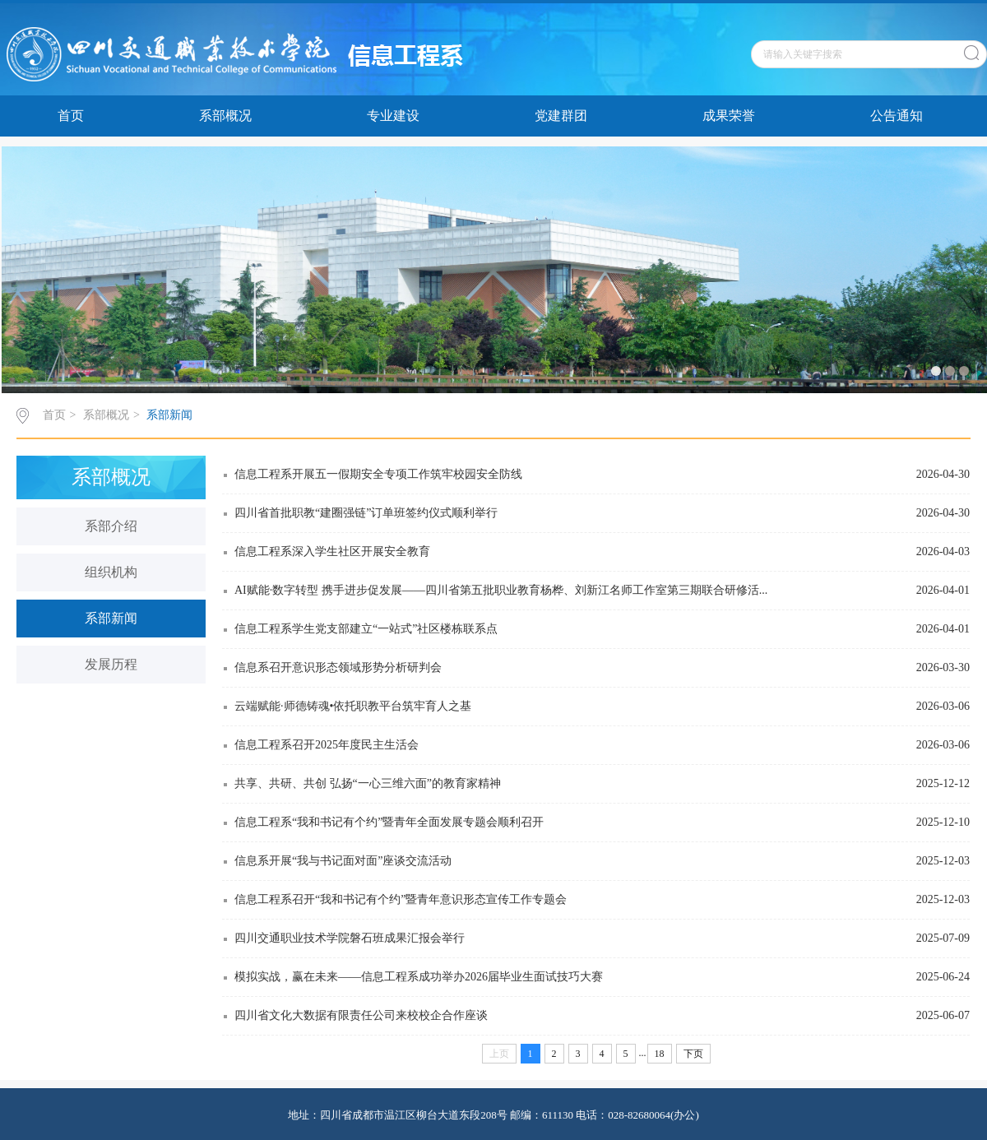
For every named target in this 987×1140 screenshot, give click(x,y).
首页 (71, 116)
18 (660, 1053)
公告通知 (896, 116)
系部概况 (225, 116)
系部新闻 (169, 415)
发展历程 (111, 664)
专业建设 (393, 116)
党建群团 (561, 116)
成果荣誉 (728, 116)
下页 (693, 1053)
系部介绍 (111, 526)
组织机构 (111, 572)
